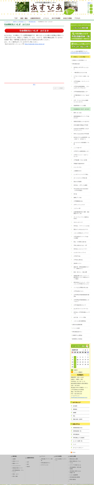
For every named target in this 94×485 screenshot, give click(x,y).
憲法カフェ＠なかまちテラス (81, 229)
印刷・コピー (16, 474)
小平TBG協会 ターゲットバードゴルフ (81, 82)
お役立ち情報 (67, 18)
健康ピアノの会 (77, 197)
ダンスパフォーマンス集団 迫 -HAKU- (81, 217)
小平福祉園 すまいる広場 (80, 160)
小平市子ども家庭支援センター (81, 151)
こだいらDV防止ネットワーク (81, 233)
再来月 (28, 466)
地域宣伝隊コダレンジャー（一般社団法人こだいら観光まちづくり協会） (81, 277)
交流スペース (16, 461)
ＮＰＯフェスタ (44, 465)
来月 (28, 464)
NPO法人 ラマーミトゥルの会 (81, 225)
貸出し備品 (15, 476)
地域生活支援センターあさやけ (81, 121)
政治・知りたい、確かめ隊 (80, 272)
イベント (46, 18)
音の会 (75, 194)
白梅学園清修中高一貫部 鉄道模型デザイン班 (81, 212)
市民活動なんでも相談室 (78, 437)
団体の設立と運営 (74, 459)
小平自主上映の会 (78, 259)
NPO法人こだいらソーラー (80, 249)
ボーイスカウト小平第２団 (80, 178)
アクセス (77, 18)
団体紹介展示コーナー (18, 468)
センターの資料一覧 (77, 441)
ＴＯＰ (15, 18)
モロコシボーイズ (78, 222)
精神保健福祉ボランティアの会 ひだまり (82, 117)
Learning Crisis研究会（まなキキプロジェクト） (81, 129)
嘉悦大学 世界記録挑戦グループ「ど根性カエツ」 (81, 267)
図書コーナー (16, 463)
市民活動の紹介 (32, 21)
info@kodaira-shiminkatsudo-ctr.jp (79, 397)
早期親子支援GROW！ (79, 163)
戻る (34, 84)
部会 (74, 416)
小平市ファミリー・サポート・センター (81, 155)
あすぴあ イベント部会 (80, 317)
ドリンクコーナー (17, 465)
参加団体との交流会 (77, 339)
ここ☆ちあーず (77, 147)
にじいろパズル (77, 167)
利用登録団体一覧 (77, 431)
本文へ (90, 3)
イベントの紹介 (76, 328)
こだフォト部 (77, 208)
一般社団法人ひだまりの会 (80, 72)
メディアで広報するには (75, 465)
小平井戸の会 (77, 256)
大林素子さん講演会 (77, 335)
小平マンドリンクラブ (79, 204)
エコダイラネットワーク (80, 252)
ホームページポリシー (78, 447)
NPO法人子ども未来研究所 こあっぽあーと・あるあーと (82, 138)
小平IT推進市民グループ (80, 305)
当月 (28, 462)
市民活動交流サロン (77, 331)
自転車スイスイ (77, 263)
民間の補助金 (73, 479)
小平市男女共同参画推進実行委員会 (81, 295)
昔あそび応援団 (77, 181)
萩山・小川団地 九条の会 (80, 241)
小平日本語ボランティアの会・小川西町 (81, 237)
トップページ (7, 21)
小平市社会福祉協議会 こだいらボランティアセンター (81, 87)
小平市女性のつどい (79, 291)
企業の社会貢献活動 (77, 324)
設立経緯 (75, 406)
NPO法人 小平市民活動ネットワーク (82, 313)
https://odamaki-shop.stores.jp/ (34, 44)
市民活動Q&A (76, 434)
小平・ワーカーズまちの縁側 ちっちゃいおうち (81, 101)
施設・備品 (24, 18)
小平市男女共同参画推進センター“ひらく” (81, 300)
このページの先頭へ (59, 88)
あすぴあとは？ (77, 402)
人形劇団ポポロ (77, 170)
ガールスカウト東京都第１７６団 (81, 143)
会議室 (14, 459)
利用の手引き (76, 424)
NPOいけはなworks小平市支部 (81, 133)
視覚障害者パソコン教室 (80, 105)
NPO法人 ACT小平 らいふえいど (81, 68)
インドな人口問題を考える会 (81, 287)
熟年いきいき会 (77, 112)
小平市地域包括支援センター (81, 91)
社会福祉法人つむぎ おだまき (81, 109)
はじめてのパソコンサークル (81, 308)
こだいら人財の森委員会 (80, 321)
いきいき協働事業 (74, 475)
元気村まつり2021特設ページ (19, 21)
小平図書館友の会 (78, 201)
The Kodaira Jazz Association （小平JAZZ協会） (81, 189)
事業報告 (75, 409)
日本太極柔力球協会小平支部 (81, 125)
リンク (74, 444)
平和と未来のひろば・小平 (80, 245)
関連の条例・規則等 (77, 419)
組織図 (74, 412)
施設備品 (15, 456)
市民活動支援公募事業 (75, 477)
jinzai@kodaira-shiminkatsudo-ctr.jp (79, 53)
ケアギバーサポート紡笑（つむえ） (81, 77)
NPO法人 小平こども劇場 (80, 185)
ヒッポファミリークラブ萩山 (81, 174)
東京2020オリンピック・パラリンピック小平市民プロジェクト (81, 283)
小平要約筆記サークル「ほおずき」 (81, 96)
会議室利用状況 (35, 18)
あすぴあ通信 (56, 18)
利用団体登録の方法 (77, 427)
